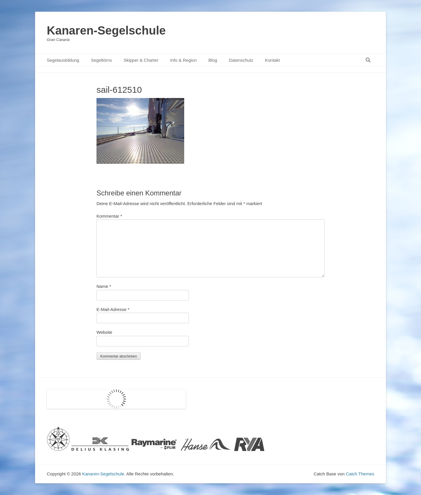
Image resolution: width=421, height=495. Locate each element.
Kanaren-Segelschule (106, 30)
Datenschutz (241, 60)
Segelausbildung (63, 60)
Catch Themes (360, 473)
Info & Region (183, 60)
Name (103, 286)
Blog (212, 60)
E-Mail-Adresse (113, 309)
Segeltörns (101, 60)
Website (104, 332)
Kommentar (109, 216)
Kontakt (272, 60)
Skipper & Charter (141, 60)
